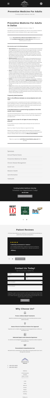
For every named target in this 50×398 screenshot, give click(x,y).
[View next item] (26, 219)
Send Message (25, 300)
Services (25, 387)
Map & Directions (25, 377)
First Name (10, 273)
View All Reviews (20, 258)
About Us (25, 385)
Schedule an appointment (25, 196)
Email (27, 277)
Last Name (28, 273)
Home (25, 383)
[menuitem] (25, 155)
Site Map (25, 393)
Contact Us (25, 391)
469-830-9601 (13, 367)
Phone (9, 277)
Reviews (25, 389)
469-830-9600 (13, 365)
